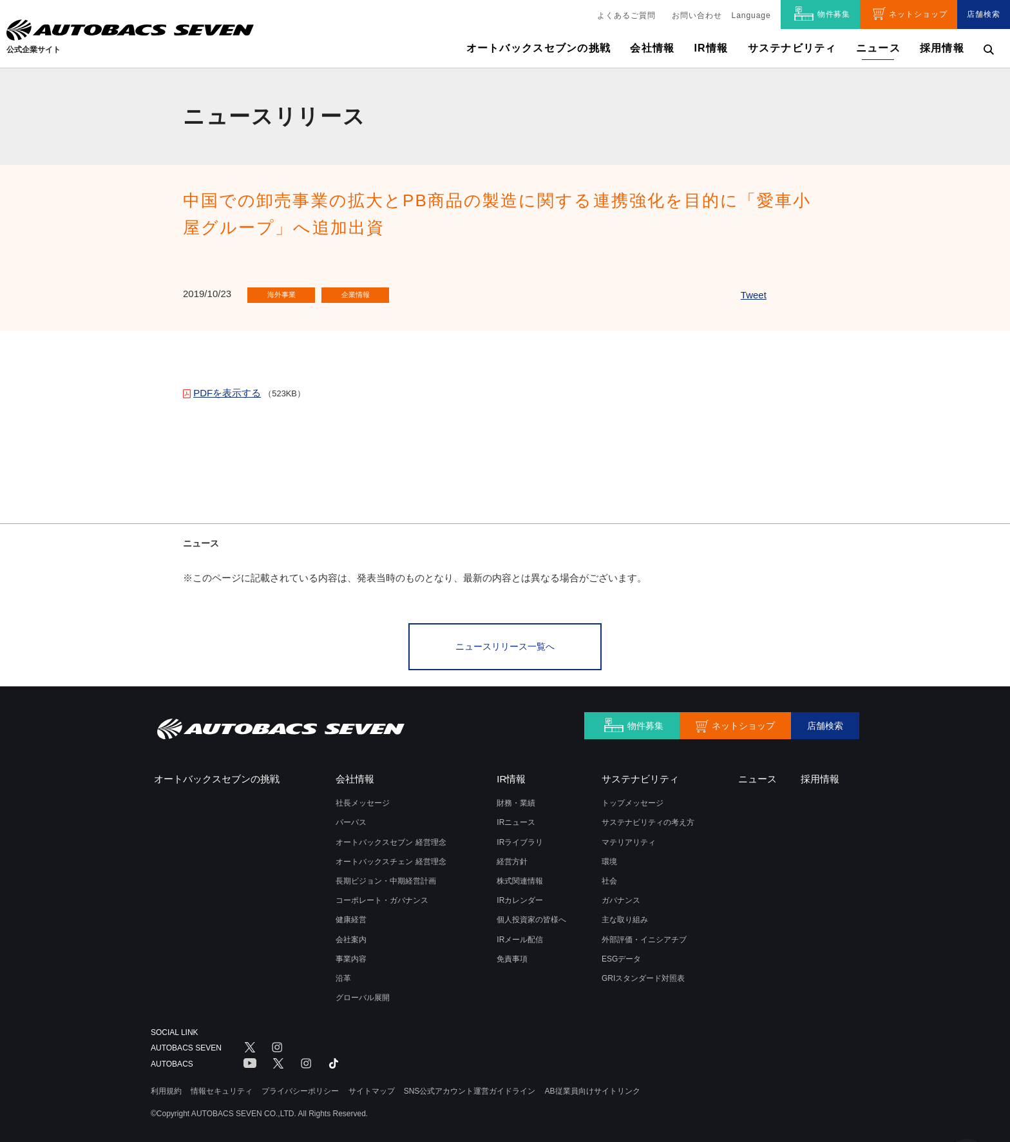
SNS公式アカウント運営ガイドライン (470, 1086)
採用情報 (942, 48)
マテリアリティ (629, 837)
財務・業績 (516, 799)
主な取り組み (625, 915)
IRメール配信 (520, 935)
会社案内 (351, 935)
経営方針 (512, 857)
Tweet (754, 294)
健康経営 (351, 915)
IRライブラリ (520, 837)
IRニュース (516, 818)
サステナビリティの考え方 (648, 818)
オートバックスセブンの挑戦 (538, 48)
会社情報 (652, 48)
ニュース (878, 48)
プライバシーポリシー (300, 1086)
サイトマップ (371, 1086)
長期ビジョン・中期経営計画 (386, 876)
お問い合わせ (697, 15)
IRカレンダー (520, 896)
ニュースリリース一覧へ (505, 644)
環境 (609, 857)
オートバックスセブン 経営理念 (391, 837)
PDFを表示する (227, 392)
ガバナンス (621, 896)
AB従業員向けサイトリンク (592, 1086)
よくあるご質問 (626, 15)
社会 (609, 876)
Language (751, 15)
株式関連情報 (520, 876)
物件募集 (834, 14)
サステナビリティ (792, 48)
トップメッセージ (632, 799)
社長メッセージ (363, 799)
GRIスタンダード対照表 (643, 973)
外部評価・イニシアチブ (644, 935)
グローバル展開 (363, 993)
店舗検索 (983, 14)
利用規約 (166, 1086)
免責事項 (512, 954)
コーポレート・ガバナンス (382, 896)
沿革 (343, 973)
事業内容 (351, 954)
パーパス (351, 818)
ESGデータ (621, 954)
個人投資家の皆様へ (531, 915)
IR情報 (711, 48)
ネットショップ (918, 14)
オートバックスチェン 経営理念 (391, 857)
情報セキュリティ (221, 1086)
